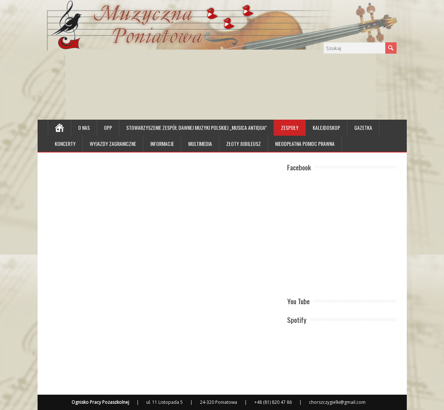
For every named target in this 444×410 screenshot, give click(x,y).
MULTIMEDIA (200, 143)
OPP (108, 127)
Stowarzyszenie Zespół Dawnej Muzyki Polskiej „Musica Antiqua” (196, 127)
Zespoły (289, 127)
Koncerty (65, 143)
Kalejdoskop (326, 127)
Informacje (162, 143)
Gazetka (363, 127)
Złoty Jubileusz (243, 143)
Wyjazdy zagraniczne (113, 143)
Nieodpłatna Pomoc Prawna (305, 143)
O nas (84, 127)
